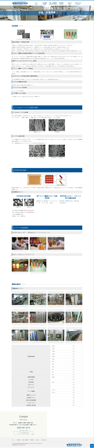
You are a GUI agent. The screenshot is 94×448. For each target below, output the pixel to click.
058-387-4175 (24, 428)
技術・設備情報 (53, 3)
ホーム (36, 3)
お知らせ (70, 3)
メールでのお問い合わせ (23, 433)
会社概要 (44, 3)
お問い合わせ (78, 3)
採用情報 (61, 3)
